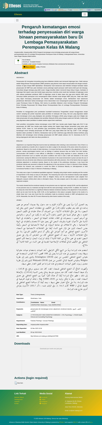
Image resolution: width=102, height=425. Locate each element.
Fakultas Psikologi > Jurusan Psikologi (42, 321)
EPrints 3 (62, 422)
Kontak (16, 403)
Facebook (43, 397)
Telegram (43, 403)
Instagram (43, 401)
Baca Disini (29, 67)
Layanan (16, 401)
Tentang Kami (18, 399)
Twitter (42, 399)
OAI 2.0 (75, 422)
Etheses (18, 14)
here (91, 422)
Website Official (19, 397)
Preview (43, 67)
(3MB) (31, 67)
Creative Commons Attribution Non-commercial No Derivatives (55, 64)
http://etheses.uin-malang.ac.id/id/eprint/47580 (44, 336)
